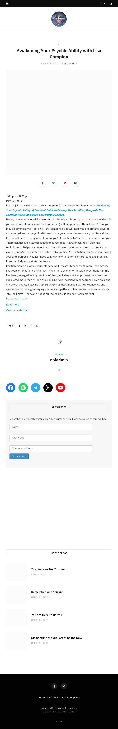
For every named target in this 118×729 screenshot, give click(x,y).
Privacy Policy (48, 697)
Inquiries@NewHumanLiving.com (59, 708)
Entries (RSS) (70, 697)
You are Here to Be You (46, 615)
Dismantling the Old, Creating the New (56, 638)
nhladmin (59, 359)
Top (59, 721)
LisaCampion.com (16, 298)
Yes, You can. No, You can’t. (49, 569)
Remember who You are (47, 592)
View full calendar (17, 310)
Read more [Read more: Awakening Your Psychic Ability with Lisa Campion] (12, 304)
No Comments (69, 63)
